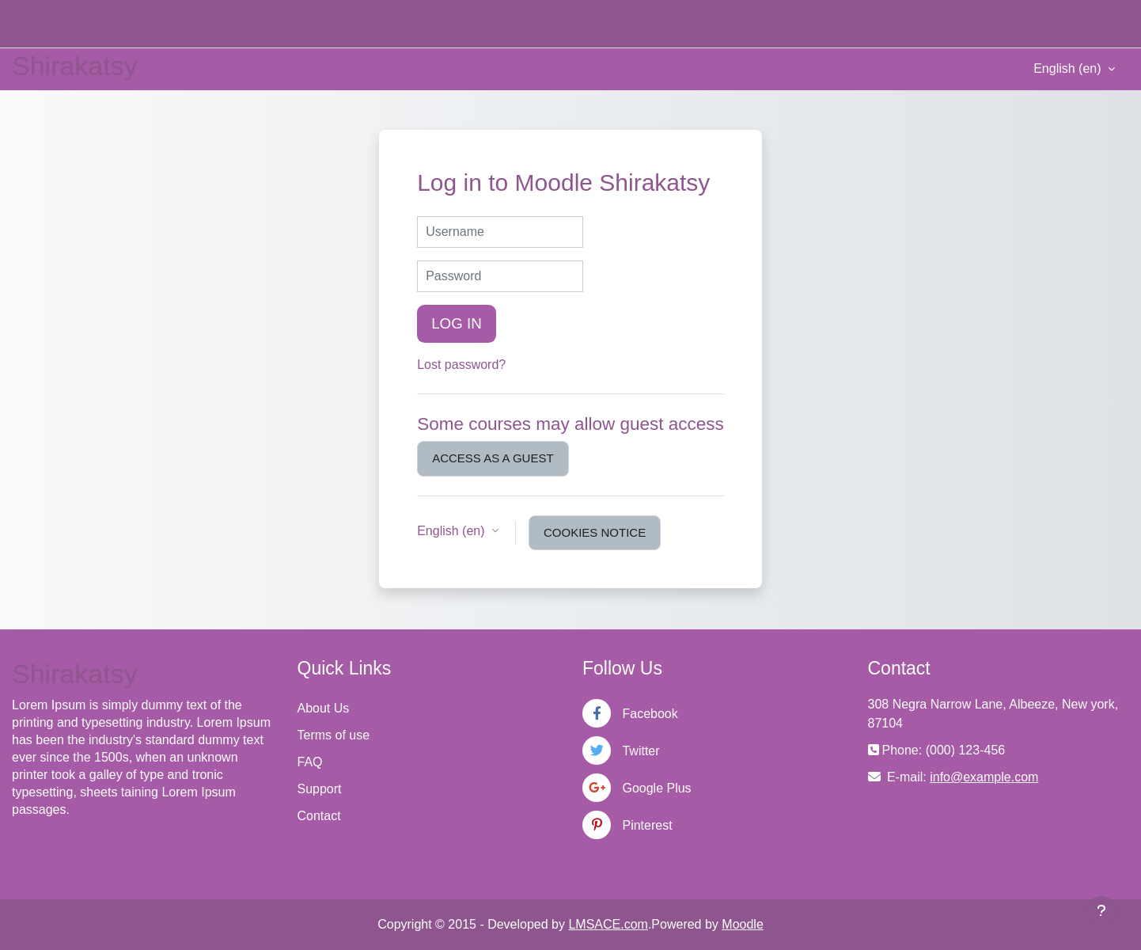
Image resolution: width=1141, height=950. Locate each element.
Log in (456, 323)
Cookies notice (595, 532)
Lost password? (461, 364)
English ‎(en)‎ (1069, 68)
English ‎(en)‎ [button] (452, 531)
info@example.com (984, 777)
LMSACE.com (607, 924)
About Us (324, 708)
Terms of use (334, 735)
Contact (319, 816)
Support (320, 789)
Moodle (742, 924)
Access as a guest (492, 458)
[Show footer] (1101, 910)
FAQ (310, 762)
